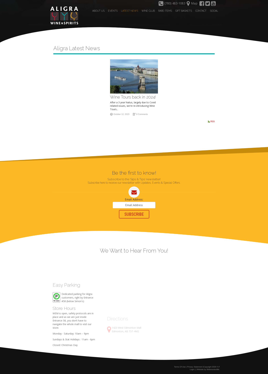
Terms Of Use (180, 367)
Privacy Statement (194, 367)
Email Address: (134, 199)
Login (192, 369)
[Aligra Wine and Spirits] (63, 15)
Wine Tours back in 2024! (133, 97)
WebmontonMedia (214, 369)
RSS (212, 121)
